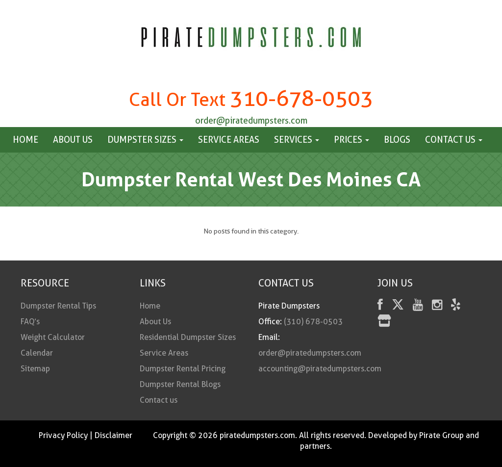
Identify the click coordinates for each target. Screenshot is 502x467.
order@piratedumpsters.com (251, 120)
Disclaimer (113, 435)
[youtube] (418, 306)
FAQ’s (30, 321)
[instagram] (437, 306)
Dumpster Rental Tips (58, 306)
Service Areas (228, 139)
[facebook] (380, 306)
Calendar (37, 353)
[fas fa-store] (384, 322)
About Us (73, 139)
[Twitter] (398, 306)
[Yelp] (455, 306)
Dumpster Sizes (145, 139)
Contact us (453, 139)
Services (296, 139)
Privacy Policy (63, 435)
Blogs (397, 139)
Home (25, 139)
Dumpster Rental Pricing (183, 368)
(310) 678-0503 (313, 321)
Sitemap (35, 368)
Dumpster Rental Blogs (180, 384)
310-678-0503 (301, 98)
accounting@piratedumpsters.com (319, 368)
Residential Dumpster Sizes (188, 337)
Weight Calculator (53, 337)
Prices (351, 139)
